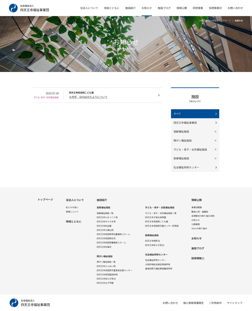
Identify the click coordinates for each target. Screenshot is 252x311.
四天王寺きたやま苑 (106, 221)
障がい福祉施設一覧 (106, 261)
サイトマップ (234, 303)
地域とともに (111, 8)
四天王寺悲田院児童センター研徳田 (162, 225)
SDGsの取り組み (199, 228)
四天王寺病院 (152, 240)
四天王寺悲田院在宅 (106, 238)
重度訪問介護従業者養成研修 (158, 268)
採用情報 (215, 8)
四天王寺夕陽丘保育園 (155, 217)
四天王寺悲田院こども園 (156, 221)
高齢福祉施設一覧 (105, 213)
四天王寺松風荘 (104, 246)
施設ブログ (164, 8)
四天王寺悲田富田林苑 (107, 274)
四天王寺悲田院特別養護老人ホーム (113, 234)
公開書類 (195, 224)
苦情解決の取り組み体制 (202, 215)
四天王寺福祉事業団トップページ (215, 20)
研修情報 (198, 8)
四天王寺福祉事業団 (185, 122)
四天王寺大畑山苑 (105, 229)
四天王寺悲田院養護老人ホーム (111, 242)
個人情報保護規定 (193, 303)
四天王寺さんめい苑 (106, 266)
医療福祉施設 (152, 235)
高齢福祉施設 (103, 207)
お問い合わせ (235, 8)
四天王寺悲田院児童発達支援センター (114, 270)
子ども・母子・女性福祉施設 (159, 207)
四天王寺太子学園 (105, 282)
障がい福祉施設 (105, 256)
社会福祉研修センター (186, 167)
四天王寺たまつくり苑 (107, 217)
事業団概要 (196, 207)
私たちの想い (72, 207)
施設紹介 (130, 8)
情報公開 (182, 8)
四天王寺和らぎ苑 (106, 278)
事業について (72, 211)
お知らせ (147, 8)
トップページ (45, 199)
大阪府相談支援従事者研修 (157, 264)
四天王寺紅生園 (104, 225)
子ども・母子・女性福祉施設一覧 (160, 213)
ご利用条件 (215, 303)
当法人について (89, 8)
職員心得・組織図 (199, 211)
